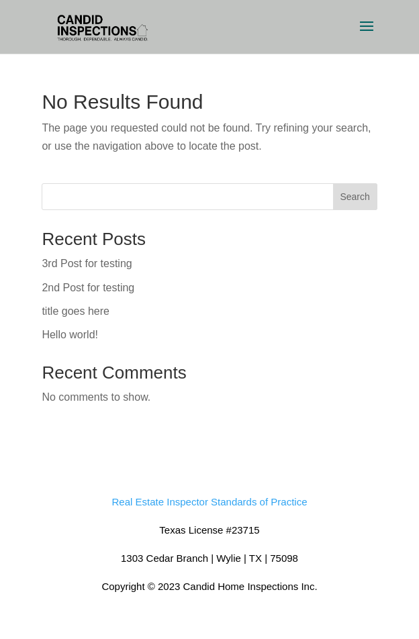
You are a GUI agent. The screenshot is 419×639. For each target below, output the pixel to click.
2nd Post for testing (88, 287)
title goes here (75, 311)
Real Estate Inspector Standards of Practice (210, 501)
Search (354, 196)
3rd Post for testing (87, 263)
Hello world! (70, 334)
